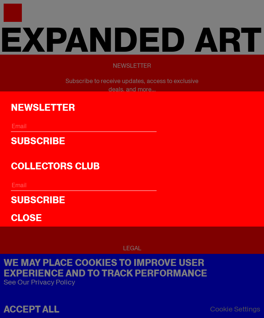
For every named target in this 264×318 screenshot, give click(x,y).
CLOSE (26, 218)
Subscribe (38, 141)
